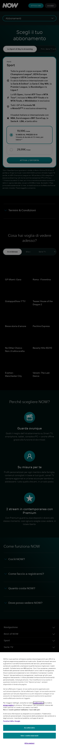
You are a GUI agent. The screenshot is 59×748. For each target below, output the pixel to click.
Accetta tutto (29, 728)
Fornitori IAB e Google (11, 721)
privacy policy (8, 705)
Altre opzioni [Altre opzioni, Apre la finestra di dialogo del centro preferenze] (29, 743)
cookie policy (39, 703)
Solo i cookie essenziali (29, 735)
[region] (29, 700)
